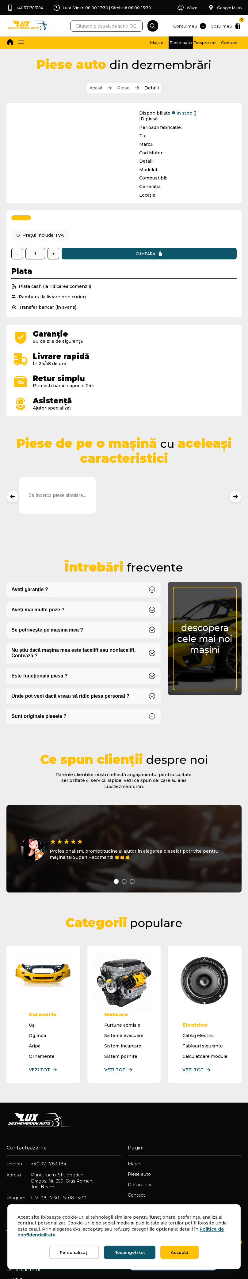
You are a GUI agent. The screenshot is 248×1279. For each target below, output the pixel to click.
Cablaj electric (197, 984)
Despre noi (184, 42)
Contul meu (185, 26)
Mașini (110, 42)
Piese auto (147, 42)
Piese (123, 88)
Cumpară (99, 254)
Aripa (35, 994)
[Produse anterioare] (13, 453)
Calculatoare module (204, 1004)
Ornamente (42, 1004)
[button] (23, 42)
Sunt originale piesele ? (39, 674)
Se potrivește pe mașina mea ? (48, 587)
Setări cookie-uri (24, 1201)
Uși (32, 973)
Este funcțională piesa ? (40, 633)
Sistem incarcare (122, 994)
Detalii (151, 88)
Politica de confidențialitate (36, 1191)
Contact (222, 42)
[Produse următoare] (234, 453)
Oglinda (38, 984)
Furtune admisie (122, 973)
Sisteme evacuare (123, 984)
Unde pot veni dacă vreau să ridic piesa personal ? (71, 654)
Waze (184, 7)
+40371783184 (25, 7)
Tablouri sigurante (202, 994)
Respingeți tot (129, 1252)
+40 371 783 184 (49, 1113)
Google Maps (223, 7)
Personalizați (74, 1252)
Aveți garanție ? (30, 547)
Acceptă (179, 1252)
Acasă (96, 88)
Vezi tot (43, 1018)
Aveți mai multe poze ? (38, 567)
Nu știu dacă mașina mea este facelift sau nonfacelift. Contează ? (74, 611)
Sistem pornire (120, 1004)
